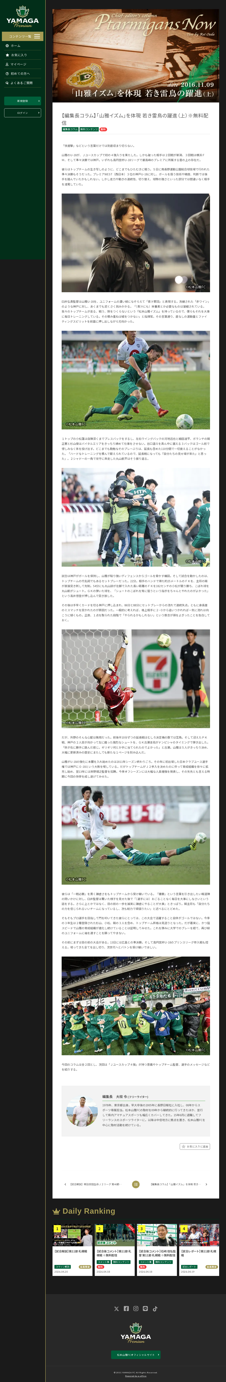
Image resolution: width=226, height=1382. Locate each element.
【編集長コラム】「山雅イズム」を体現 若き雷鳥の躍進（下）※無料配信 (179, 1184)
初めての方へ (16, 72)
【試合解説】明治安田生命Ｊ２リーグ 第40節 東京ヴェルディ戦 (96, 1184)
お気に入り (14, 54)
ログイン (22, 112)
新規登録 (22, 100)
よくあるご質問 (17, 82)
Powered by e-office (135, 1376)
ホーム (11, 44)
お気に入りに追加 (194, 1146)
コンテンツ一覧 (20, 35)
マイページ (14, 63)
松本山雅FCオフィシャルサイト (136, 1355)
